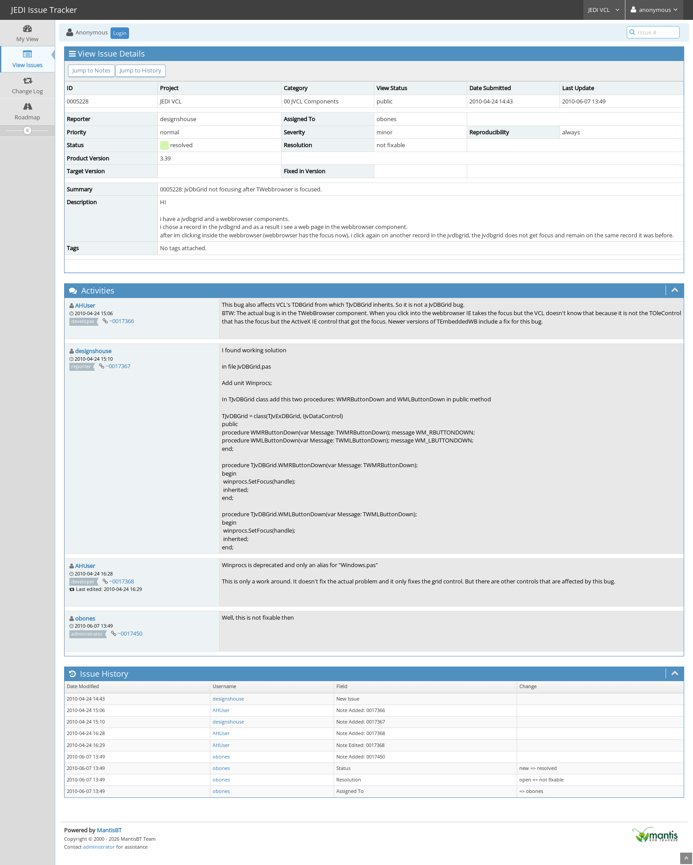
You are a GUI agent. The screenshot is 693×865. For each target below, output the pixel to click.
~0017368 (121, 581)
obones (85, 618)
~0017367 (118, 366)
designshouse (93, 351)
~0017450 (130, 633)
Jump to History (140, 70)
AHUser (85, 305)
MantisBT (109, 830)
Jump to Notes (91, 70)
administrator (99, 846)
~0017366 (121, 321)
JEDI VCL (604, 10)
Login (119, 33)
